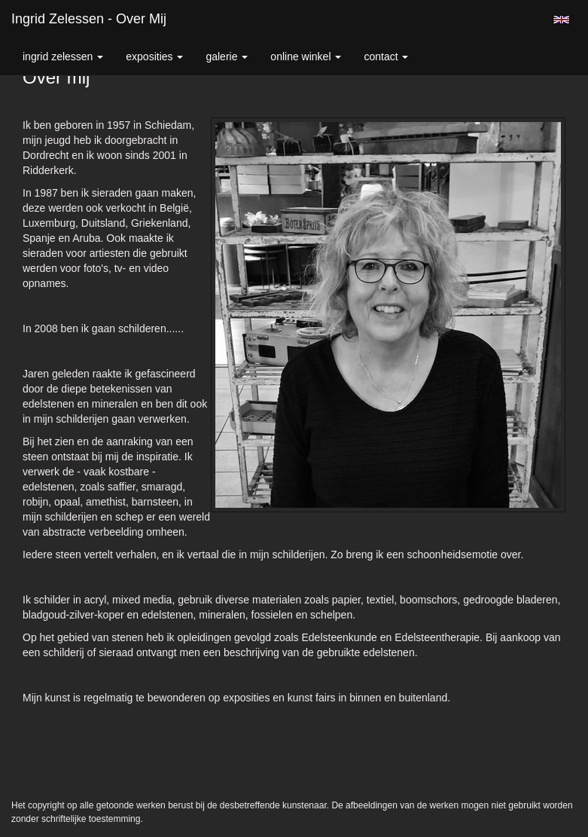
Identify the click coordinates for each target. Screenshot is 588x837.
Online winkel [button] (305, 56)
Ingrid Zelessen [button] (63, 56)
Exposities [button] (154, 56)
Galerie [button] (227, 56)
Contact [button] (386, 56)
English (561, 19)
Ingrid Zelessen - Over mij (88, 18)
